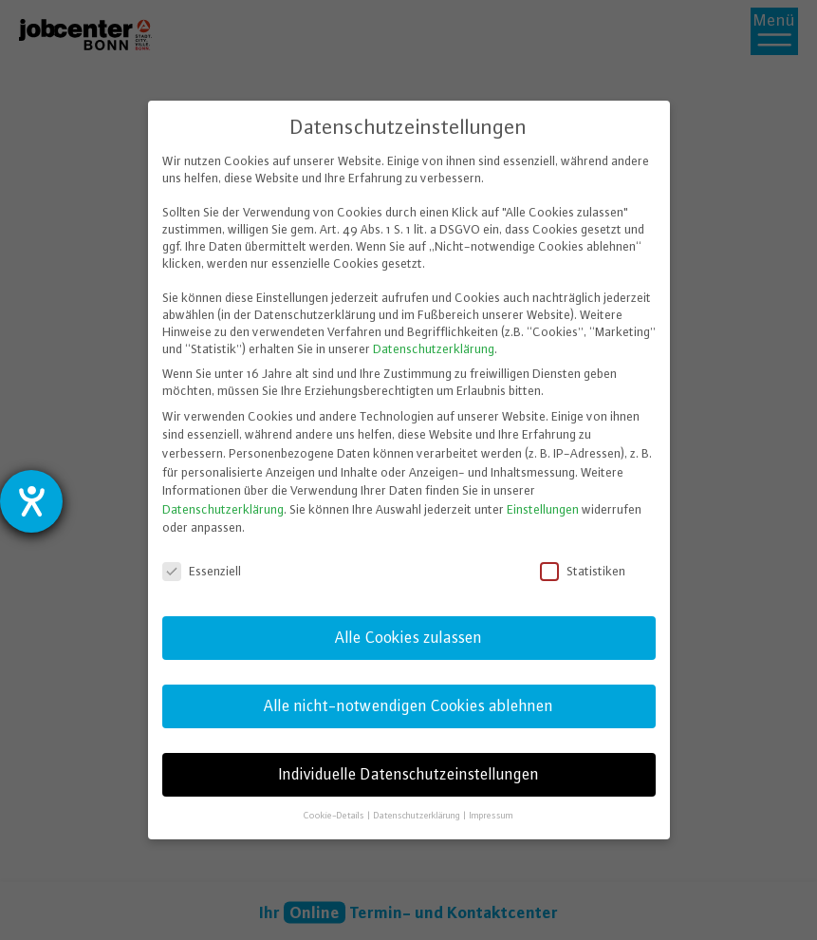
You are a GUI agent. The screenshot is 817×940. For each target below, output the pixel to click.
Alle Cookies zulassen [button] (408, 636)
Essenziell (203, 570)
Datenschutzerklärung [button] (418, 814)
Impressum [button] (491, 814)
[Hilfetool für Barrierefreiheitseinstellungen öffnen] (31, 501)
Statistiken (584, 570)
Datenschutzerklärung (433, 348)
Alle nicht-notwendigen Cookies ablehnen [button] (408, 705)
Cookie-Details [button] (335, 814)
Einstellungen (543, 508)
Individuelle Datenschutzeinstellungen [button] (409, 773)
